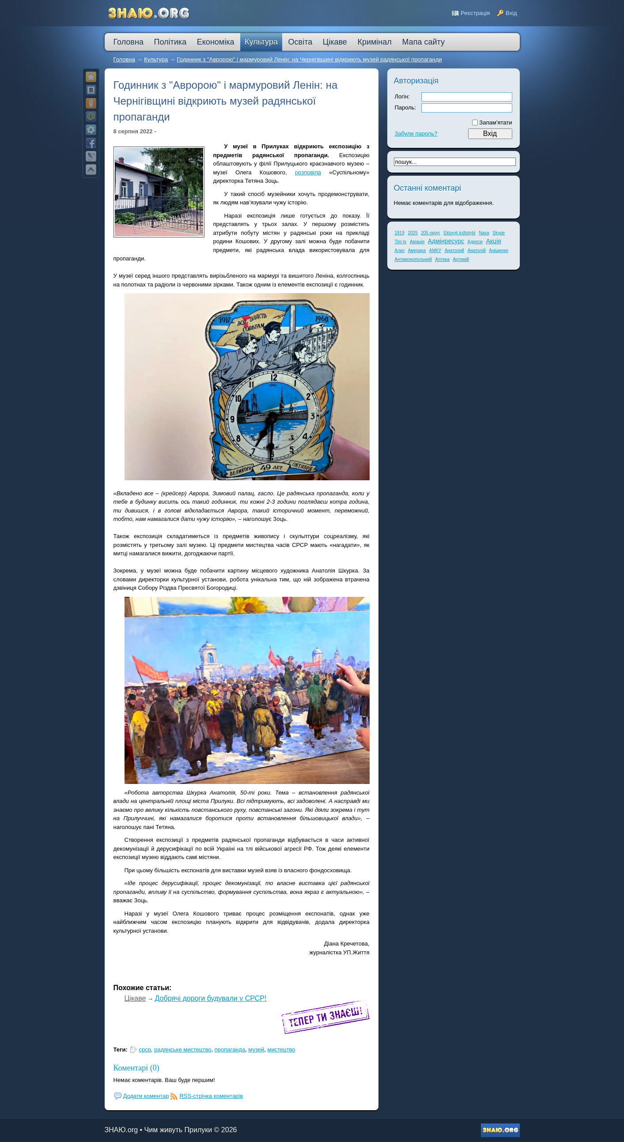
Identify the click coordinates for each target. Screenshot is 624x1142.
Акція (493, 241)
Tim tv (401, 241)
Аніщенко (498, 250)
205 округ (430, 232)
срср (145, 1049)
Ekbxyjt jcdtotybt (459, 232)
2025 (412, 232)
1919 (400, 232)
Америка (417, 250)
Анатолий (454, 250)
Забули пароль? (416, 133)
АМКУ (435, 250)
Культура (156, 59)
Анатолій (477, 250)
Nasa (484, 232)
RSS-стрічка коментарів (211, 1096)
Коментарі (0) (136, 1067)
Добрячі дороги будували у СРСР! (211, 998)
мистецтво (281, 1049)
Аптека (442, 259)
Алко (400, 250)
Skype (498, 232)
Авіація (417, 241)
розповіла (308, 172)
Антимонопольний (413, 259)
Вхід (511, 13)
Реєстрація (475, 13)
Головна (124, 59)
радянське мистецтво (182, 1049)
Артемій (461, 259)
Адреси (475, 241)
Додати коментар (146, 1096)
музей (256, 1049)
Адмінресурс (446, 241)
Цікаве (135, 998)
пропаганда (230, 1049)
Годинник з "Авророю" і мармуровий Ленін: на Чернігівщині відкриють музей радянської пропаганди (309, 59)
